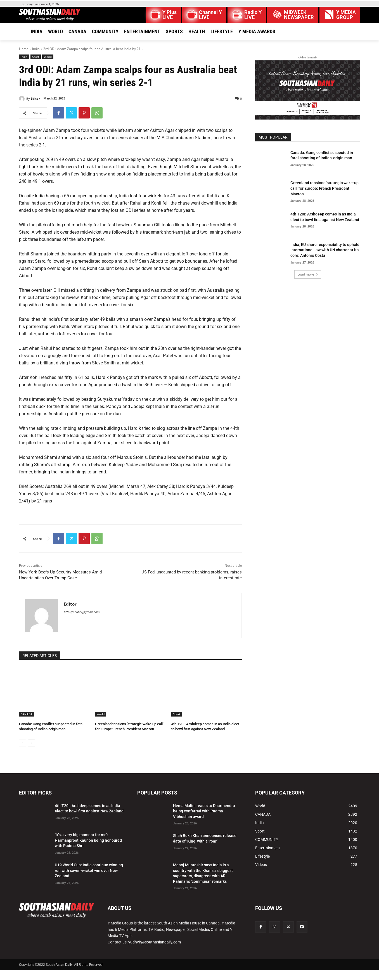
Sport (35, 56)
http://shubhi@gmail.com (82, 612)
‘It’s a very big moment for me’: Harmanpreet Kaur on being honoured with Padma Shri (88, 840)
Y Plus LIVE (169, 15)
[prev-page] (22, 742)
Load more (307, 274)
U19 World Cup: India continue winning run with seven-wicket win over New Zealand (89, 870)
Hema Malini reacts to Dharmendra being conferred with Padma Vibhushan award (204, 811)
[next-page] (31, 742)
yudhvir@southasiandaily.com (154, 942)
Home (24, 48)
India (36, 48)
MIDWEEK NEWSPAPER (299, 15)
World (47, 56)
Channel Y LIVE (210, 15)
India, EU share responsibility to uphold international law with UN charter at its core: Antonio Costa (324, 250)
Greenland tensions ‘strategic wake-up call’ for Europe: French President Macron (324, 188)
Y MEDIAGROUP (346, 15)
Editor (35, 98)
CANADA (26, 714)
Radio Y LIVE (253, 15)
